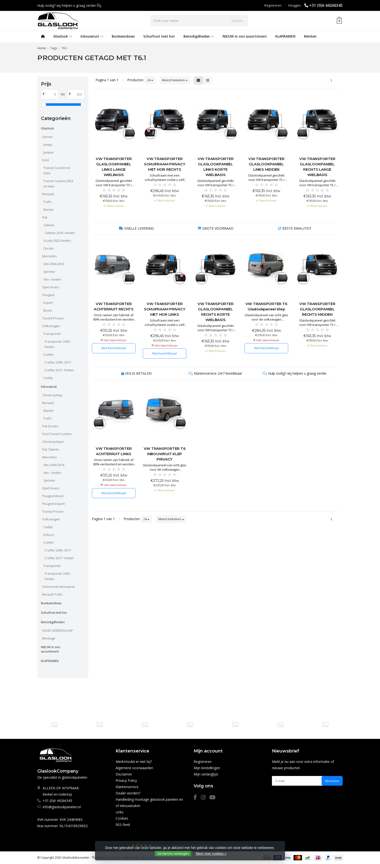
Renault (48, 194)
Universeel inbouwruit (58, 586)
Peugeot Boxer (53, 496)
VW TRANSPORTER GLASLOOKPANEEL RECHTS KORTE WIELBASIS (216, 311)
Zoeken (237, 20)
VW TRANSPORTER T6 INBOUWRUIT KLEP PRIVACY (165, 453)
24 (150, 80)
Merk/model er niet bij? (134, 761)
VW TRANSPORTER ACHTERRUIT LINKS (114, 451)
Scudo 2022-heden (57, 240)
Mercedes (49, 256)
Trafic (47, 202)
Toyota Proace (52, 318)
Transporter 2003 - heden (58, 344)
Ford (45, 160)
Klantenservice (127, 786)
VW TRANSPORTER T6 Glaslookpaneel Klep (266, 306)
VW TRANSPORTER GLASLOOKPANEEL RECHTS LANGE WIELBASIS (317, 166)
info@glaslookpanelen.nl (62, 807)
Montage (48, 638)
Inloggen (294, 5)
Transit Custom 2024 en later (58, 183)
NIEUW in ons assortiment (244, 36)
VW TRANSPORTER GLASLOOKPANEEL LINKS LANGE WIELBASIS (114, 166)
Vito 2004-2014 (53, 264)
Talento (49, 225)
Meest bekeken (175, 80)
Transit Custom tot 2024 (56, 170)
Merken (310, 36)
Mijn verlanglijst (206, 774)
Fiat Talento (50, 449)
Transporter (52, 333)
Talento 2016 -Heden (60, 233)
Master (48, 209)
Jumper (48, 152)
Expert (48, 302)
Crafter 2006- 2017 (58, 362)
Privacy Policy (126, 780)
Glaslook (62, 36)
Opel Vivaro (50, 287)
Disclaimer (124, 774)
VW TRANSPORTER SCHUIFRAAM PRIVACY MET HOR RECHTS (164, 164)
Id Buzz (48, 535)
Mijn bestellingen (207, 768)
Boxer (47, 310)
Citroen (47, 137)
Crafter (48, 354)
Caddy (48, 378)
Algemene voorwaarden (134, 768)
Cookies (122, 818)
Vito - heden (52, 279)
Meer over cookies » (211, 854)
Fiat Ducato (50, 426)
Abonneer (332, 781)
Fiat (44, 217)
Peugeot (48, 295)
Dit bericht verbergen (173, 854)
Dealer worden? (128, 793)
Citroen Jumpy (52, 395)
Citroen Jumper (53, 441)
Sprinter (49, 271)
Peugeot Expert (53, 503)
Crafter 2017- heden (59, 370)
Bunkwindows (123, 36)
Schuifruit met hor (159, 36)
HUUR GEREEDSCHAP (57, 630)
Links (120, 812)
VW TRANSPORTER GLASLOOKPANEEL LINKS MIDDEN (266, 164)
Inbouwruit (91, 36)
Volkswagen (51, 326)
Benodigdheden (198, 36)
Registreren (273, 5)
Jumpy (47, 144)
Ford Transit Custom (56, 434)
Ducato (48, 248)
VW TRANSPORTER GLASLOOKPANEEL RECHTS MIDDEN (317, 309)
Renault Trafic (52, 594)
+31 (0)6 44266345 (326, 5)
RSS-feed (123, 824)
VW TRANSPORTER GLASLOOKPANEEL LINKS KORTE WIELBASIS (216, 166)
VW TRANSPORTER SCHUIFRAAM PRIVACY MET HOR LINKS (164, 309)
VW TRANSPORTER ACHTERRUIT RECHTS (114, 306)
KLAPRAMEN (285, 36)
